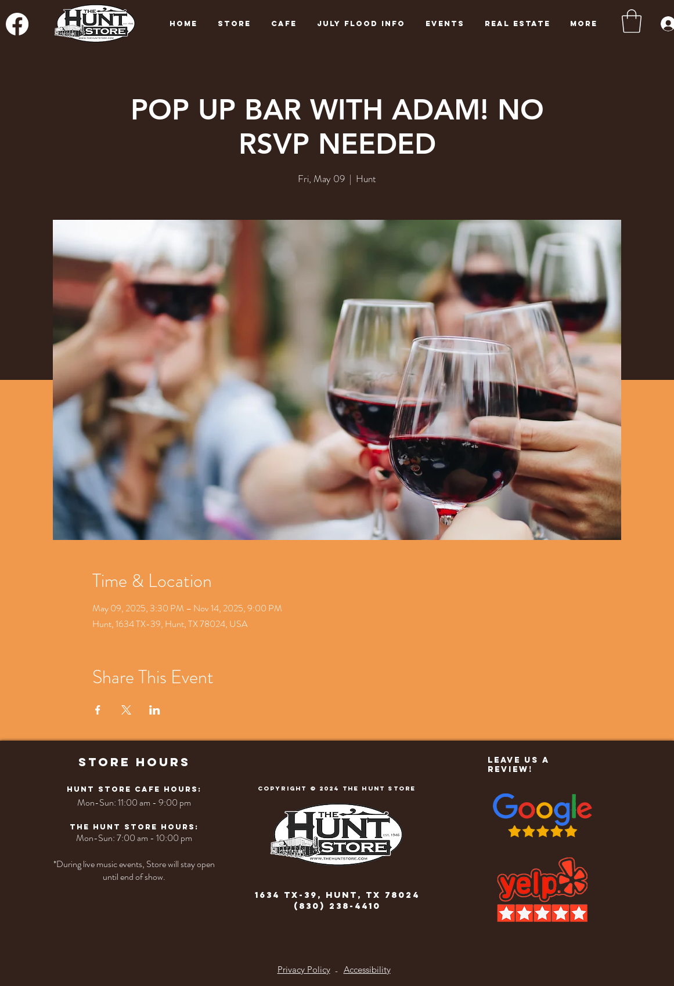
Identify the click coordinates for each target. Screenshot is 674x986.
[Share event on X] (126, 710)
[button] (631, 20)
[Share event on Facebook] (97, 710)
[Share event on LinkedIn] (154, 710)
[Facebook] (17, 24)
